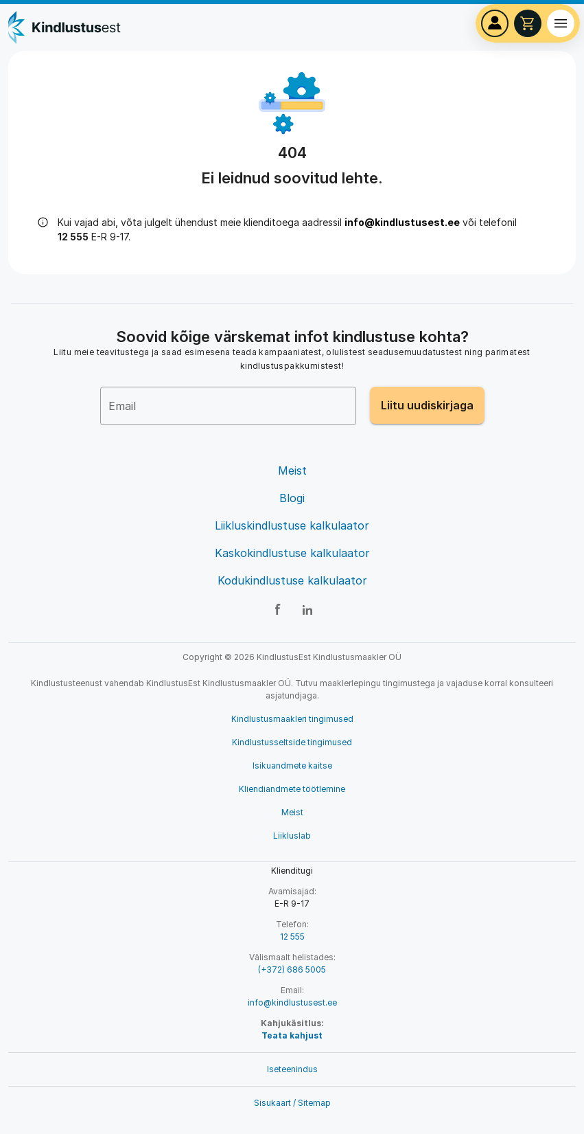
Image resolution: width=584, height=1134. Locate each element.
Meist (292, 470)
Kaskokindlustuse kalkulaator (292, 553)
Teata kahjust (292, 1035)
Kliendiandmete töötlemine (292, 789)
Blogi (292, 498)
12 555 (292, 936)
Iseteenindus (292, 1069)
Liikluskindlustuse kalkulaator (292, 525)
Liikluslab (292, 835)
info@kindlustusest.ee (402, 222)
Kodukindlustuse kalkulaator (292, 580)
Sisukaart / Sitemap (292, 1103)
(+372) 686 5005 (292, 969)
